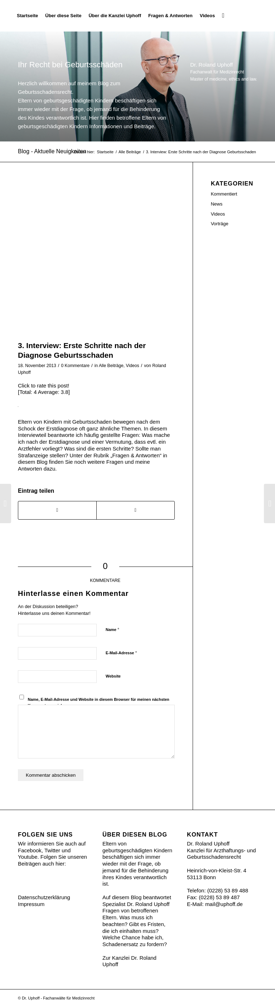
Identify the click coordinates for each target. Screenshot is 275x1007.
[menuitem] (27, 16)
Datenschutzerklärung (44, 897)
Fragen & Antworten (136, 455)
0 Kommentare (75, 365)
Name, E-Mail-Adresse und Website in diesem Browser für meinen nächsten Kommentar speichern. (98, 702)
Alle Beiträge (111, 365)
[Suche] (223, 16)
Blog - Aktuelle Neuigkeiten (52, 151)
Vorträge (219, 223)
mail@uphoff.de (224, 904)
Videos (132, 365)
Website (113, 676)
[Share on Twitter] (135, 510)
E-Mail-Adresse (121, 652)
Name (112, 629)
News (217, 204)
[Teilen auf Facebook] (57, 510)
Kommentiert (224, 194)
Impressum (31, 904)
